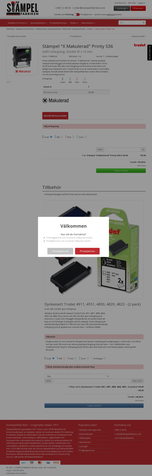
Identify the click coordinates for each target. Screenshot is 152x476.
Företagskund (60, 251)
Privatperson (87, 251)
